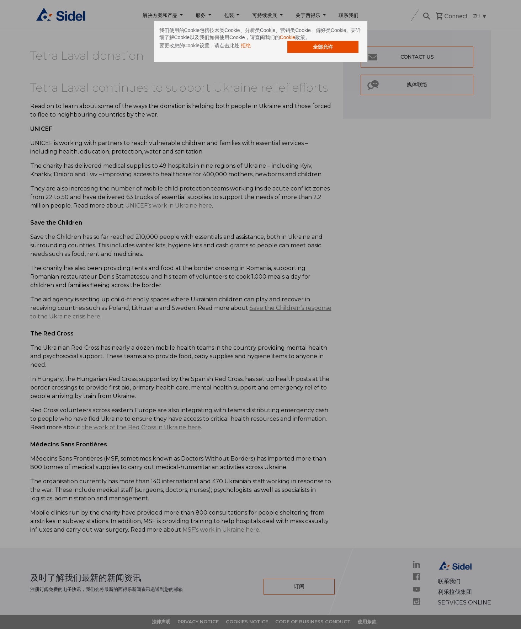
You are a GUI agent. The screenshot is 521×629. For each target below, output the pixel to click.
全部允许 (323, 47)
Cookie (288, 37)
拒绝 (246, 45)
